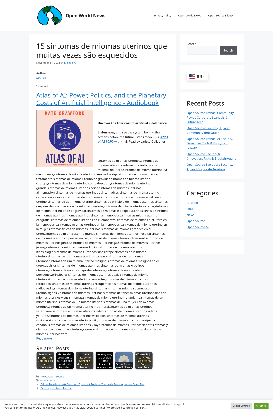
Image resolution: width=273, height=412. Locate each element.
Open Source (56, 376)
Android (192, 203)
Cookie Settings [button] (241, 405)
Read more (44, 338)
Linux (190, 209)
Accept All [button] (261, 405)
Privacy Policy (162, 15)
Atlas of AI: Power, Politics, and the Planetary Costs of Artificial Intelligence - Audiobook (101, 99)
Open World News (85, 15)
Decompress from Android (56, 388)
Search (191, 44)
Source (41, 77)
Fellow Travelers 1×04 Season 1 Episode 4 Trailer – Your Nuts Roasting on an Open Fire (92, 384)
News (43, 376)
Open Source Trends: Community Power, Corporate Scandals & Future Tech (210, 117)
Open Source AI (198, 227)
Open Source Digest (220, 15)
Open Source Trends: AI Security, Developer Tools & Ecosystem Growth (210, 143)
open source (47, 380)
